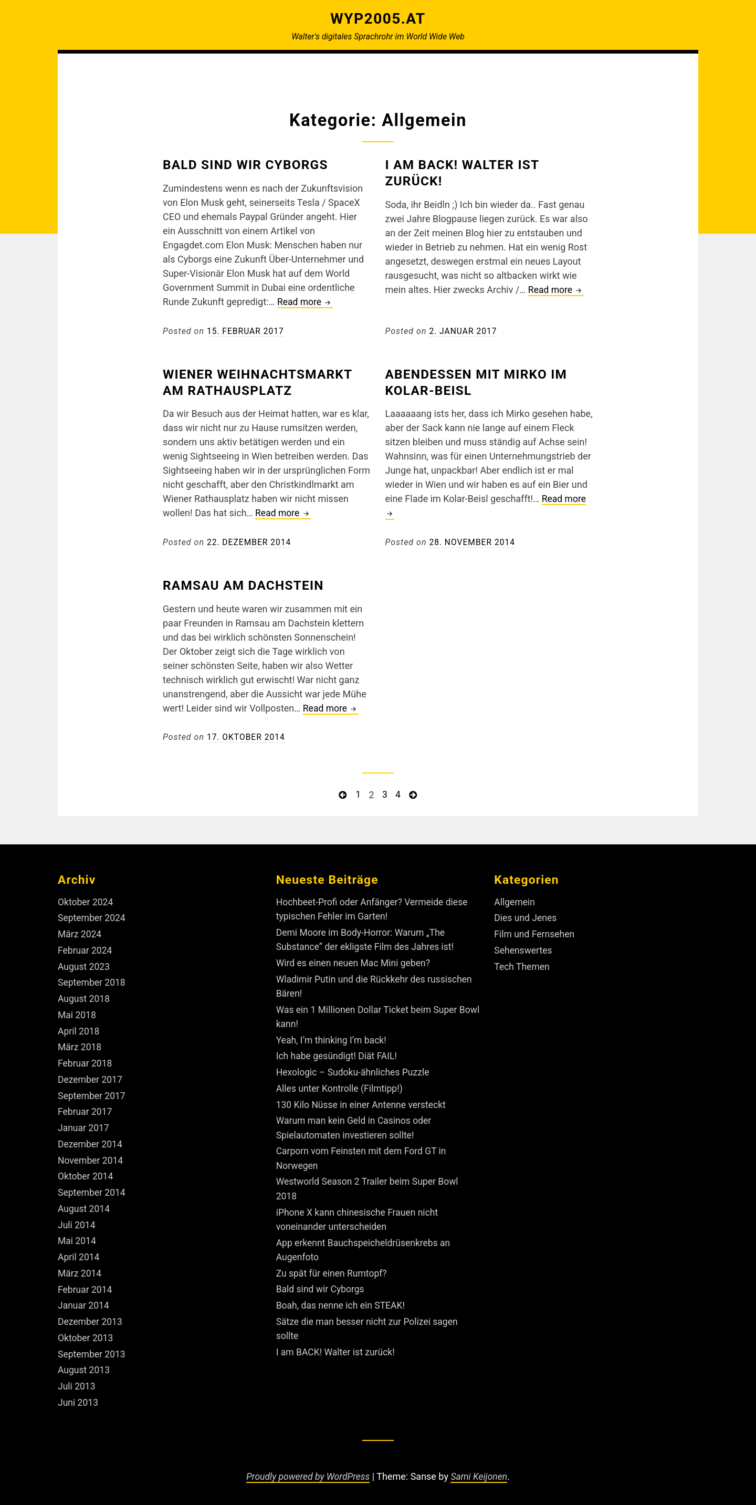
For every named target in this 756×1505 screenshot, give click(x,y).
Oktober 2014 (86, 1172)
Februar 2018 (85, 1059)
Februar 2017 (85, 1108)
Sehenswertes (523, 948)
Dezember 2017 (91, 1076)
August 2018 (84, 996)
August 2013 (84, 1364)
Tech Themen (522, 964)
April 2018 (79, 1028)
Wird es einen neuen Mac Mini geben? (355, 960)
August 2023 (84, 964)
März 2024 (80, 932)
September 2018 (92, 980)
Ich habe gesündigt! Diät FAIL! (338, 1053)
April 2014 (79, 1252)
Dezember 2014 (91, 1140)
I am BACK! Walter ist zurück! (337, 1346)
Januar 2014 (84, 1299)
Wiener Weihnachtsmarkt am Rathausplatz (262, 381)
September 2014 (92, 1188)
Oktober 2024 (86, 900)
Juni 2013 (78, 1396)
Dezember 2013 (91, 1316)
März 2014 (80, 1267)
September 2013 (92, 1348)
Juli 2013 (77, 1380)
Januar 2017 (84, 1124)
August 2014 (84, 1204)
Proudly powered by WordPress (307, 1469)
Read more (305, 302)
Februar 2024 (85, 948)
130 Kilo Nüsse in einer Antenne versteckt (363, 1100)
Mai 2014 (77, 1235)
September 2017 (92, 1092)
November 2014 (91, 1156)
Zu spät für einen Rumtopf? (333, 1267)
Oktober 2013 (86, 1331)
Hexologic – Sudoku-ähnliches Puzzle (355, 1068)
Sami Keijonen (481, 1469)
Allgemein (515, 900)
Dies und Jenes (526, 916)
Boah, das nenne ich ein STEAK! (342, 1299)
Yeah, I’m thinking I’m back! (333, 1036)
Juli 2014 (77, 1220)
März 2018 (80, 1044)
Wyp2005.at (378, 18)
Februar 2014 (85, 1284)
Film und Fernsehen (535, 932)
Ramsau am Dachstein (247, 584)
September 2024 (92, 916)
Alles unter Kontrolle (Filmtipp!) (341, 1085)
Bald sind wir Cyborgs (250, 164)
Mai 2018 (77, 1012)
